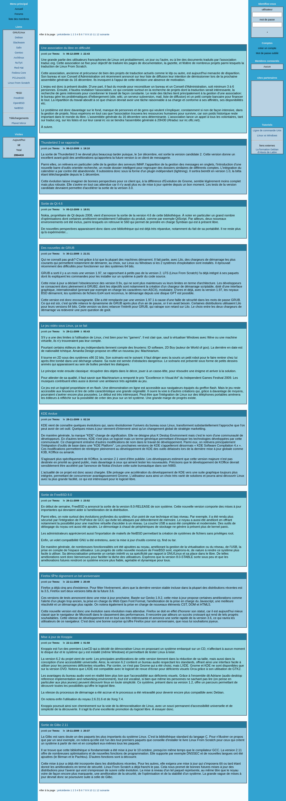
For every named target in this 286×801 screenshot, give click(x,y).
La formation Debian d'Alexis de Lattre (267, 151)
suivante (104, 34)
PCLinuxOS (18, 77)
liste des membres (19, 19)
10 (90, 34)
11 (94, 34)
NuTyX (19, 62)
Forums (19, 14)
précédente (63, 34)
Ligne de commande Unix (267, 130)
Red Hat (18, 67)
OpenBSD (19, 103)
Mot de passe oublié (267, 53)
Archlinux (19, 57)
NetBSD (18, 108)
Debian (19, 37)
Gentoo (19, 52)
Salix (19, 47)
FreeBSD (19, 98)
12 (97, 34)
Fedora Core (19, 72)
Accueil (19, 9)
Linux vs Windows (267, 135)
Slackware (19, 42)
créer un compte (267, 48)
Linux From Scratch (19, 82)
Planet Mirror (19, 123)
